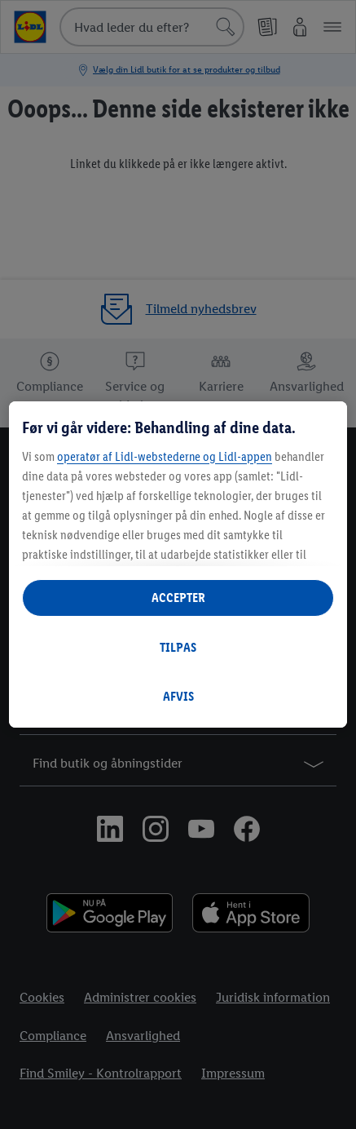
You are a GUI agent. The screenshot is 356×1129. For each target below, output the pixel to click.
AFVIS (178, 696)
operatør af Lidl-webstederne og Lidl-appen (164, 456)
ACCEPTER (178, 597)
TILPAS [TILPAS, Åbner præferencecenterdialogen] (178, 647)
